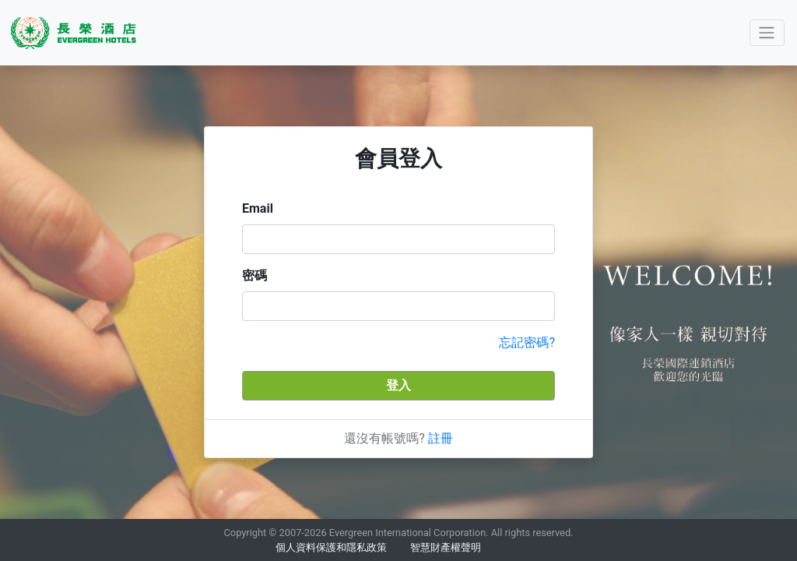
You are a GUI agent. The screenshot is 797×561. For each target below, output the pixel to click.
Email (257, 208)
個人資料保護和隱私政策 (331, 547)
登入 (398, 385)
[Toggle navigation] (767, 32)
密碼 (254, 275)
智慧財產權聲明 (445, 547)
